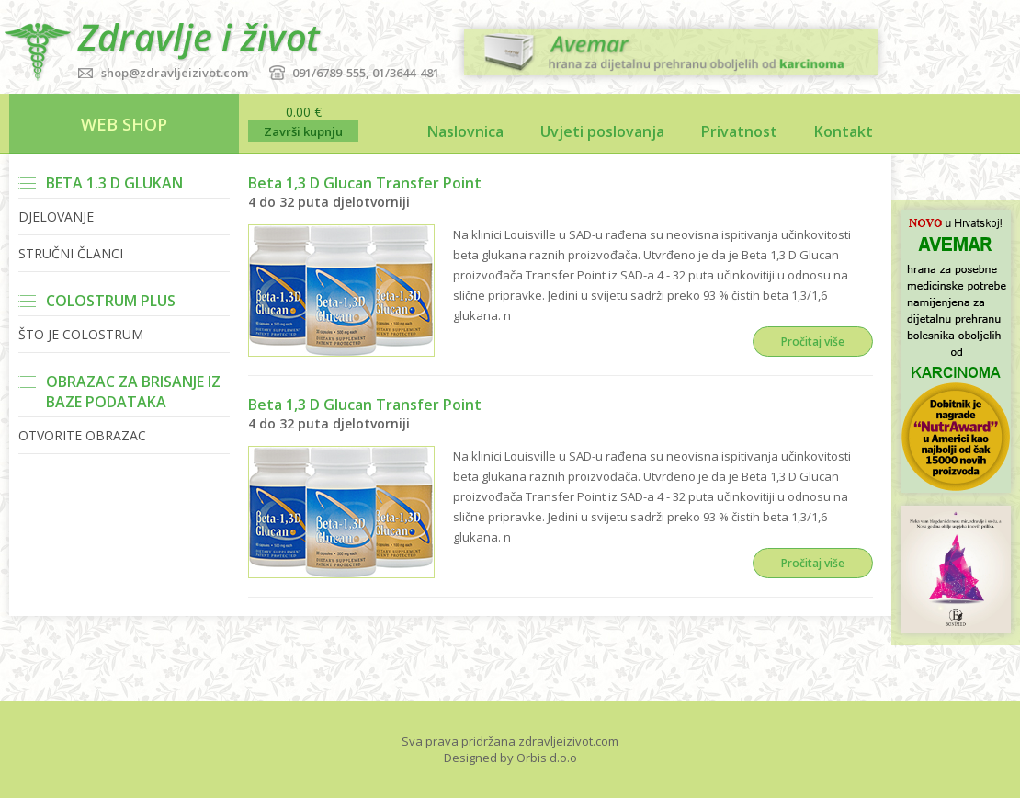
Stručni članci (70, 253)
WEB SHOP (124, 124)
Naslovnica (465, 131)
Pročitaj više (812, 341)
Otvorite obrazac (82, 435)
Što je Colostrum (80, 334)
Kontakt (843, 131)
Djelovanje (56, 216)
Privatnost (739, 131)
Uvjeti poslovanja (602, 131)
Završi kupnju (303, 131)
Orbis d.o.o (546, 757)
